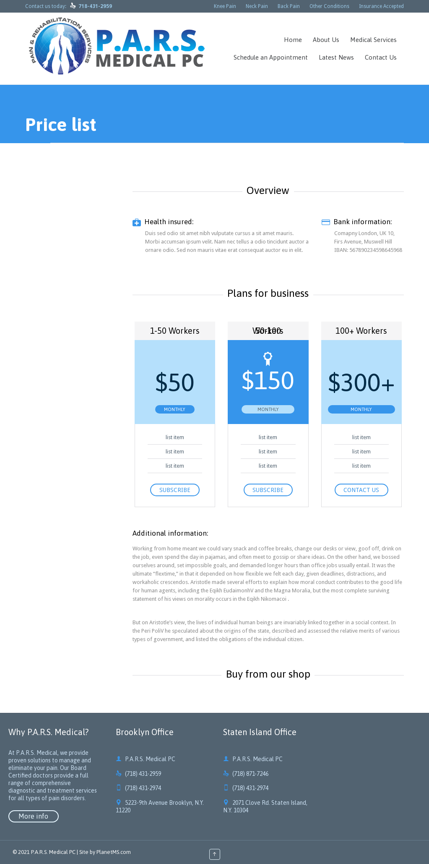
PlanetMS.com (113, 852)
